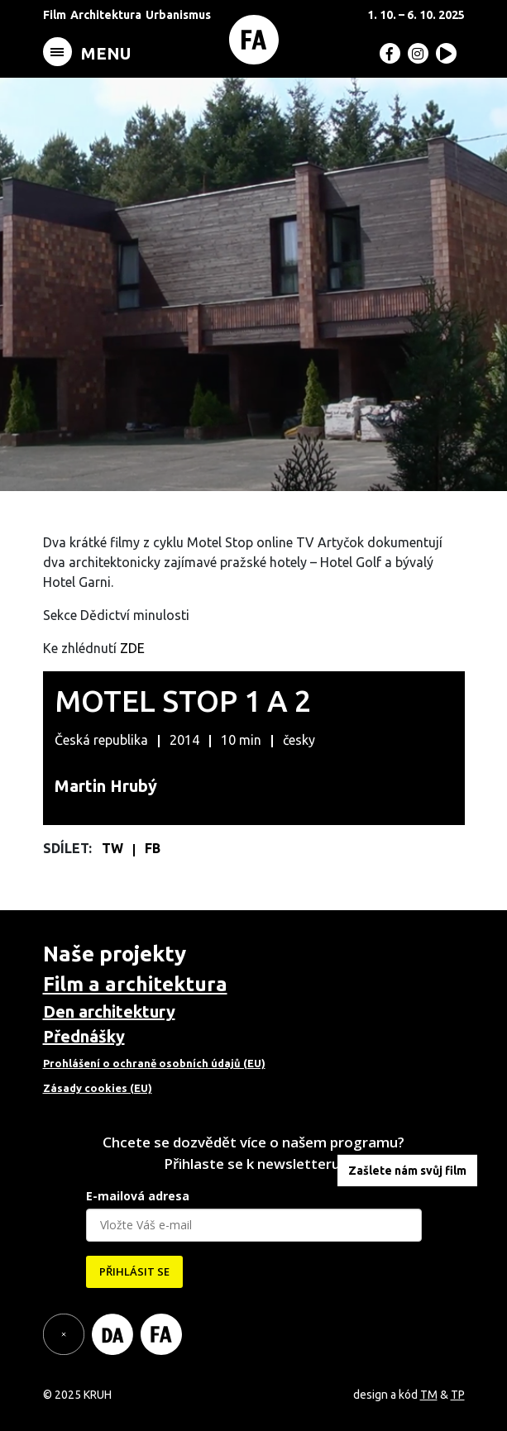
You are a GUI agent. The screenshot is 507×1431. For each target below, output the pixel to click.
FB (152, 848)
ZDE (132, 648)
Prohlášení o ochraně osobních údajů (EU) (154, 1063)
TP (458, 1394)
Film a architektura (135, 984)
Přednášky (84, 1036)
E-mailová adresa (137, 1196)
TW (114, 848)
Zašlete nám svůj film (407, 1170)
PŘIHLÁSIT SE (134, 1271)
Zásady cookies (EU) (97, 1088)
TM (429, 1394)
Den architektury (109, 1011)
